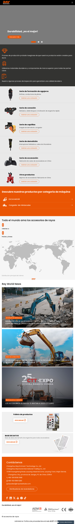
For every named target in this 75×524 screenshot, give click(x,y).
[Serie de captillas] (10, 128)
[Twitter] (14, 498)
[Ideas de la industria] (13, 357)
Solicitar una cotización (29, 98)
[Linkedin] (10, 498)
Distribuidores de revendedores (21, 489)
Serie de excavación (28, 158)
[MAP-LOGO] (34, 254)
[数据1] (61, 443)
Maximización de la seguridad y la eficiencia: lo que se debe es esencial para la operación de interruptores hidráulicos (33, 322)
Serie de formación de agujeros (34, 91)
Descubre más (14, 37)
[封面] (53, 422)
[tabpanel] (37, 24)
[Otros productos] (10, 178)
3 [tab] (41, 42)
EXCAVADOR (41, 199)
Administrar (19, 521)
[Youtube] (18, 498)
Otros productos (27, 174)
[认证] (52, 510)
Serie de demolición (28, 141)
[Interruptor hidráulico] (14, 318)
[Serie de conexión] (10, 111)
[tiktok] (25, 498)
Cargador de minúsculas (41, 205)
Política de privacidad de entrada (37, 521)
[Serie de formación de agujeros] (10, 94)
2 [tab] (38, 42)
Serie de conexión (27, 108)
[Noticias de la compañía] (14, 400)
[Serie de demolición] (10, 144)
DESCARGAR (20, 420)
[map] (37, 257)
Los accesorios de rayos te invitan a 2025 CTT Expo (29, 403)
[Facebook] (7, 498)
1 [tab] (33, 42)
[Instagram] (21, 498)
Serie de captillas (27, 124)
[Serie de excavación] (10, 161)
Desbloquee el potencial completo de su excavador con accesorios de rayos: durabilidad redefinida (37, 361)
